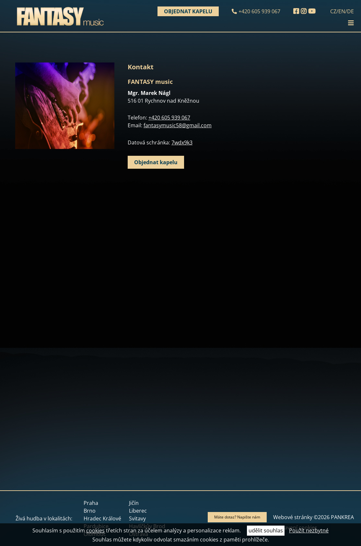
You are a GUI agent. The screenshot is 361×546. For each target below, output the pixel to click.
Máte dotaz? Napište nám (237, 517)
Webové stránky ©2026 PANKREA (313, 517)
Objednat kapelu (188, 11)
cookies (95, 530)
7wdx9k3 (181, 142)
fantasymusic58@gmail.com (178, 125)
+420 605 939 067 (259, 11)
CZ (333, 11)
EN (341, 11)
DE (350, 11)
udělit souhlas (266, 530)
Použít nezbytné (309, 530)
